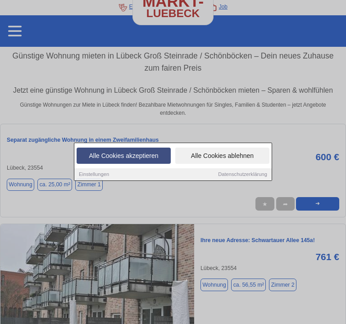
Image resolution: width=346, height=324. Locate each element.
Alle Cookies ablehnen (222, 156)
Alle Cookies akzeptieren (123, 156)
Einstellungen (94, 174)
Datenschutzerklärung (242, 174)
